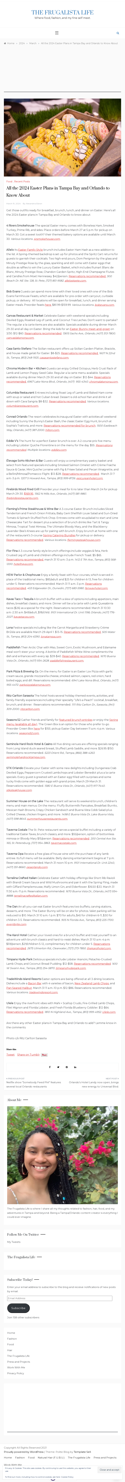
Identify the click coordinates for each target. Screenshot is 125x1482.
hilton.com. (52, 430)
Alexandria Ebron (34, 203)
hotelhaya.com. (23, 564)
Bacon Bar (35, 983)
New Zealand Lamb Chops (92, 983)
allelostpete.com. (75, 280)
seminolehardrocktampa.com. (25, 757)
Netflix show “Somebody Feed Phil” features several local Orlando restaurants (33, 1084)
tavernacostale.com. (64, 843)
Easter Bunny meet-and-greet (90, 329)
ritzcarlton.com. (30, 709)
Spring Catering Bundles (59, 535)
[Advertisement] (62, 69)
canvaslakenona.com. (20, 337)
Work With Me (16, 1367)
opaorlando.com (37, 867)
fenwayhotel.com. (96, 588)
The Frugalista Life (63, 12)
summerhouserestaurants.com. (47, 818)
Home (11, 1332)
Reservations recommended (43, 333)
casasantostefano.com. (54, 357)
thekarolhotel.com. (99, 948)
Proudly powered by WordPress (24, 1451)
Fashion (12, 1338)
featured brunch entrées (75, 719)
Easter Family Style (30, 249)
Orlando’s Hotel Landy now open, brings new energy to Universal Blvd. (94, 1084)
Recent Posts (22, 181)
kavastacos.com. (24, 616)
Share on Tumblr (28, 1054)
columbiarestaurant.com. (22, 405)
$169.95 (28, 493)
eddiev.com (58, 449)
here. (48, 304)
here (37, 728)
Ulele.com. (109, 1012)
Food (9, 181)
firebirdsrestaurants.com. (22, 498)
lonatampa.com (51, 636)
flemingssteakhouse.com (83, 540)
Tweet (10, 1054)
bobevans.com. (104, 304)
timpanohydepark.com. (71, 968)
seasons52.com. (29, 733)
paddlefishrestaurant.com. (67, 660)
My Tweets (13, 1241)
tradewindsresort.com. (43, 992)
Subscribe (18, 1308)
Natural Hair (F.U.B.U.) (51, 1457)
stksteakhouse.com (19, 790)
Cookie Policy (67, 1477)
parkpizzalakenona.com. (35, 684)
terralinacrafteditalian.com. (31, 895)
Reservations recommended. (87, 276)
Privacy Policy (15, 1373)
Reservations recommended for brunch (70, 425)
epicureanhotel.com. (89, 478)
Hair (9, 1350)
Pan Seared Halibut (19, 988)
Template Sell (82, 1451)
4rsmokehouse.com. (47, 238)
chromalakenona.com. (103, 381)
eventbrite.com (16, 924)
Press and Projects (18, 1361)
